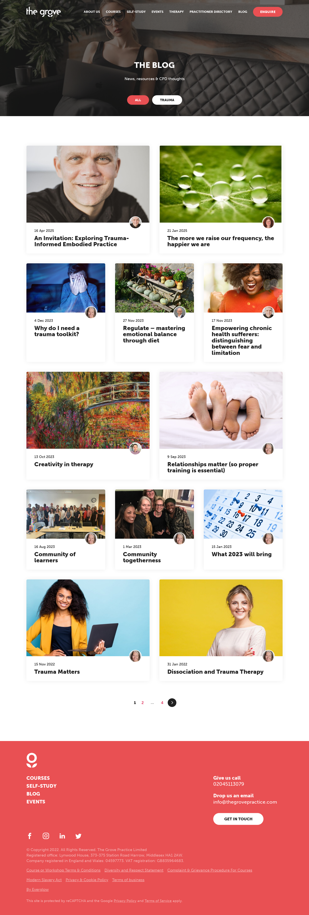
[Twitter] (78, 836)
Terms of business (128, 879)
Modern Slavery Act (44, 879)
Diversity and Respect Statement (133, 870)
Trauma (167, 100)
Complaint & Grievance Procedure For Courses (209, 870)
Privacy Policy (125, 901)
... (152, 702)
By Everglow (37, 889)
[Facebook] (29, 836)
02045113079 (228, 784)
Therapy (176, 12)
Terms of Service (158, 901)
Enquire (267, 12)
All (138, 100)
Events (157, 12)
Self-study (136, 12)
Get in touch (238, 819)
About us (92, 12)
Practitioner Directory (211, 12)
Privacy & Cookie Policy (87, 879)
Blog (242, 12)
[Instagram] (46, 836)
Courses (113, 12)
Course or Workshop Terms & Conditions (63, 870)
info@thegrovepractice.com (245, 802)
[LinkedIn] (62, 836)
